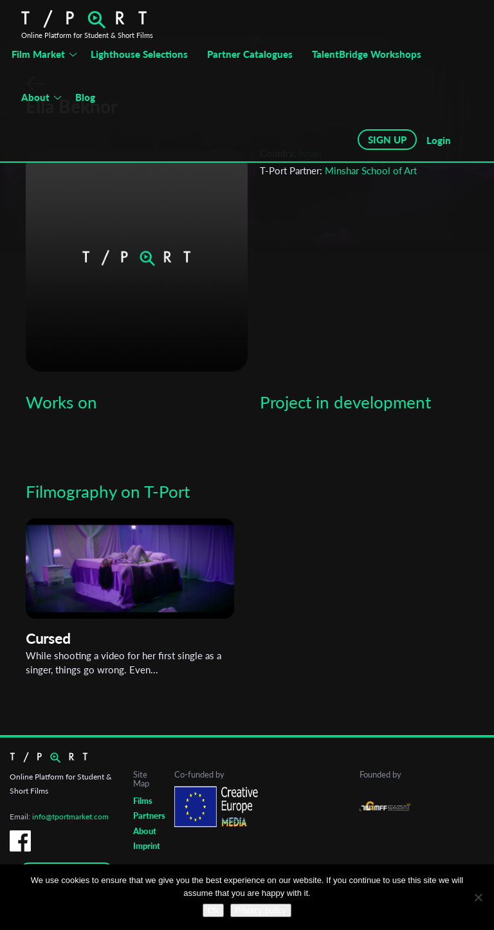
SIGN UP (387, 139)
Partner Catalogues (250, 54)
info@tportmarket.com (70, 816)
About (35, 97)
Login (438, 140)
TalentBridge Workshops (366, 54)
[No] (477, 897)
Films (142, 801)
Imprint (146, 846)
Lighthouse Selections (139, 54)
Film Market (38, 54)
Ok (213, 910)
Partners (149, 815)
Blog (85, 97)
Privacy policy (260, 910)
